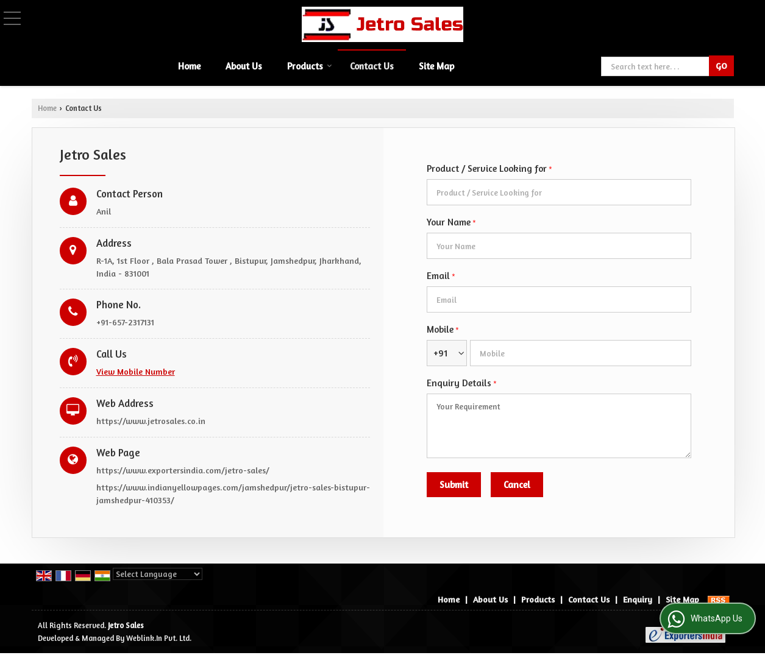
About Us (244, 66)
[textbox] (656, 66)
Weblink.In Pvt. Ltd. (158, 638)
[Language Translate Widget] (157, 574)
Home (189, 66)
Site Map (436, 66)
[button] (135, 371)
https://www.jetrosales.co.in (150, 421)
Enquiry (637, 599)
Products (309, 66)
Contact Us (372, 66)
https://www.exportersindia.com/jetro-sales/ (182, 470)
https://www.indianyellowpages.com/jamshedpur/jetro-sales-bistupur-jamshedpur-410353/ (233, 493)
